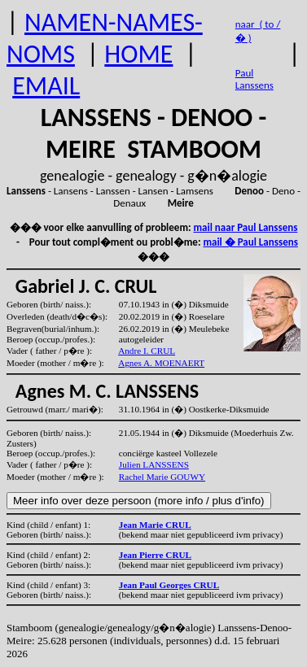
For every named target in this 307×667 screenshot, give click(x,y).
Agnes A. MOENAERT (161, 363)
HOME (138, 54)
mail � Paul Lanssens (250, 242)
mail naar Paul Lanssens (246, 227)
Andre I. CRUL (146, 350)
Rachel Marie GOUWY (162, 477)
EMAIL (46, 86)
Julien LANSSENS (154, 464)
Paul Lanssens (254, 79)
